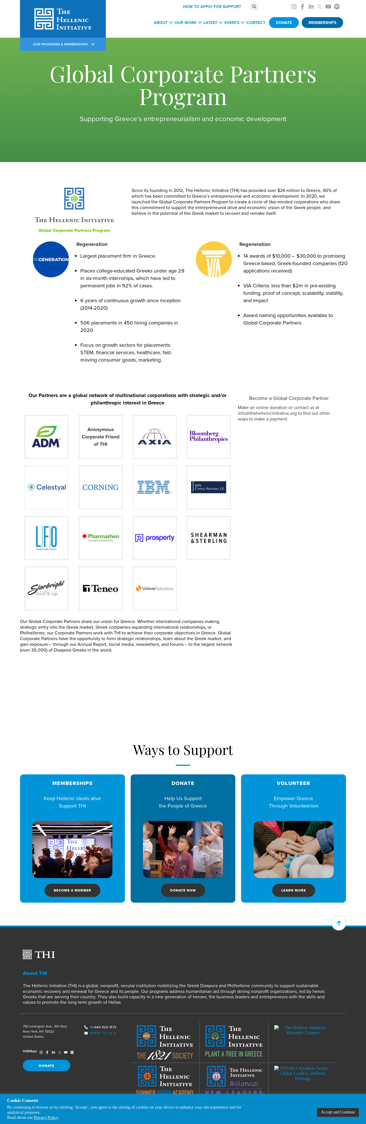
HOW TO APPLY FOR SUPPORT (212, 6)
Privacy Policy (46, 1117)
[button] (254, 6)
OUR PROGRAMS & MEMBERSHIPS (64, 44)
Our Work (188, 22)
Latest (213, 22)
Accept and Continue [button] (338, 1112)
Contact (255, 22)
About (163, 22)
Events (234, 22)
